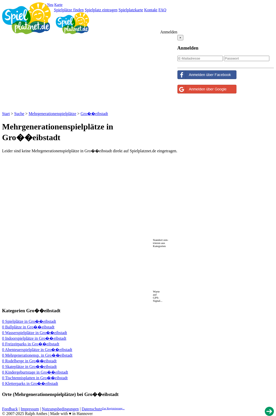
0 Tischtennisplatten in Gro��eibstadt (35, 378)
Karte (58, 5)
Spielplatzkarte (130, 10)
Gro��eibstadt (94, 113)
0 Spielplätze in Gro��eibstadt (29, 321)
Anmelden (168, 32)
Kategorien (159, 246)
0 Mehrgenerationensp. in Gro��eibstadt (37, 355)
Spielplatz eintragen (101, 10)
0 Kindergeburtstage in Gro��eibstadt (35, 372)
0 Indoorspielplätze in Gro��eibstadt (34, 338)
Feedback (10, 409)
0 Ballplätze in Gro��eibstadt (28, 327)
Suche (19, 113)
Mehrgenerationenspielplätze (52, 113)
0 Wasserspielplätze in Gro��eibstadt (34, 332)
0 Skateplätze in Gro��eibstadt (29, 366)
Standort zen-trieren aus (160, 241)
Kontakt (150, 10)
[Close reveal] (180, 37)
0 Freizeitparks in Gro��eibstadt (30, 344)
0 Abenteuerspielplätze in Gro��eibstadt (37, 349)
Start (6, 113)
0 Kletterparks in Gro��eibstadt (30, 383)
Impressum (30, 409)
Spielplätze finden (69, 10)
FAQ (162, 10)
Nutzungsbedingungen (60, 409)
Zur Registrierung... (113, 408)
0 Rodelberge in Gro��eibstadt (29, 361)
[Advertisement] (89, 72)
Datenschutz (92, 409)
